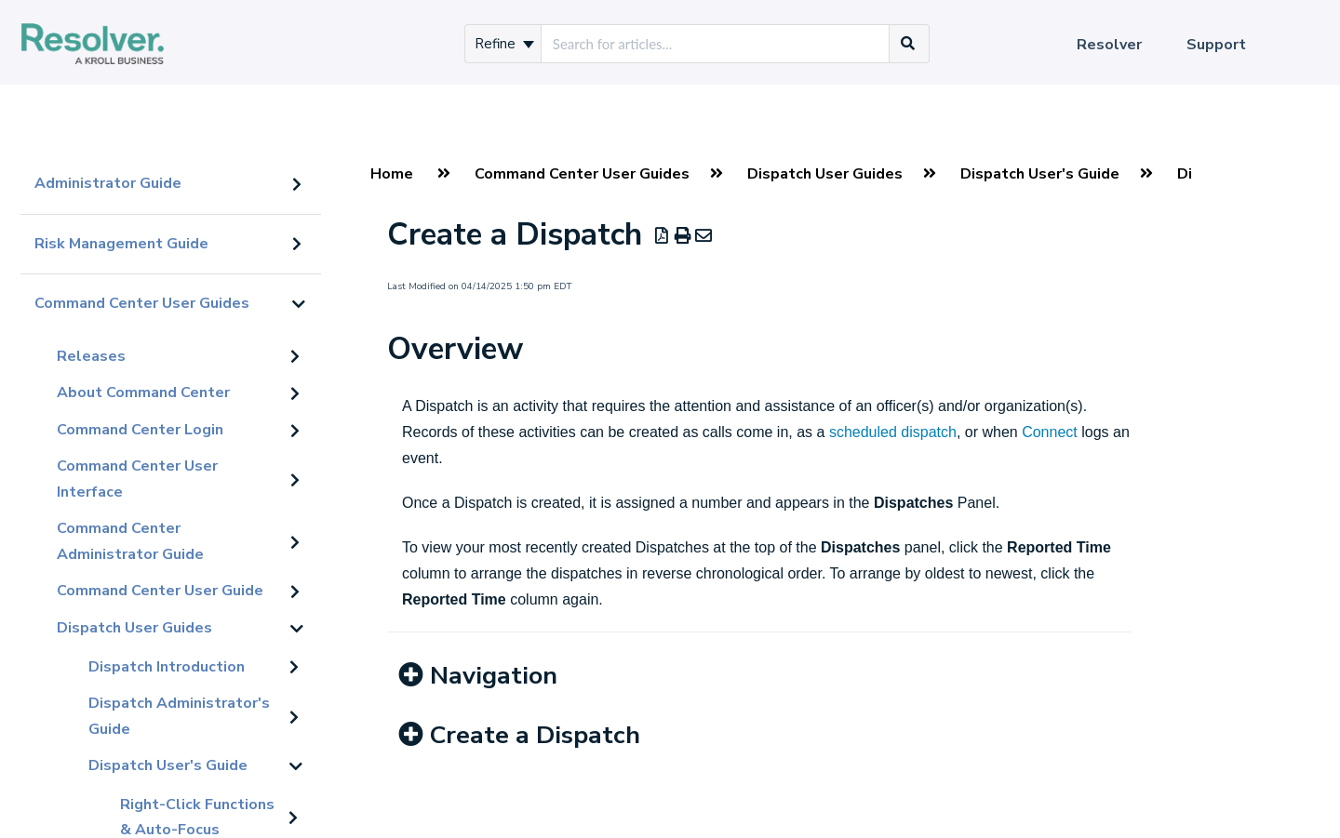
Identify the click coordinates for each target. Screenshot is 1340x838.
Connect (1050, 432)
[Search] (908, 43)
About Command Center (143, 392)
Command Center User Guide (160, 590)
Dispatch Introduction (166, 667)
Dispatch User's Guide (168, 765)
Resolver (1109, 44)
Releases (91, 356)
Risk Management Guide (121, 243)
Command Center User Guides (141, 303)
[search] (715, 43)
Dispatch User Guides (134, 628)
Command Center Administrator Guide (130, 541)
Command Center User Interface (137, 479)
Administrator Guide (107, 183)
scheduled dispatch (893, 432)
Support (1216, 44)
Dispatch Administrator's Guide (179, 716)
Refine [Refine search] (504, 43)
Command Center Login (140, 429)
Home (391, 174)
